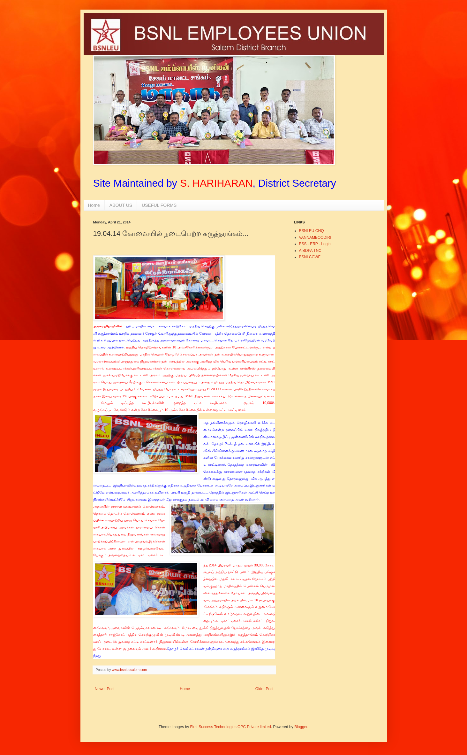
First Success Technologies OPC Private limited (230, 727)
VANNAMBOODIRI (315, 237)
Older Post (264, 689)
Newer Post (105, 689)
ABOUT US (120, 205)
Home (94, 205)
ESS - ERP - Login (315, 244)
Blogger (300, 727)
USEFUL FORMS (159, 205)
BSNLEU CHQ (311, 231)
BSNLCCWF (309, 257)
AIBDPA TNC (310, 250)
